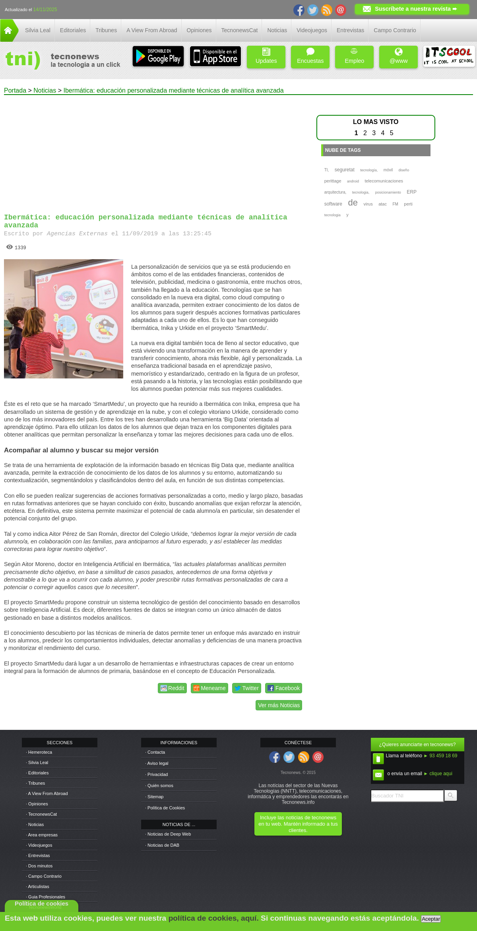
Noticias (277, 30)
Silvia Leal (37, 30)
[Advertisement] (154, 150)
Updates (266, 56)
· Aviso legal (157, 763)
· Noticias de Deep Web (168, 834)
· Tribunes (35, 783)
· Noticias (35, 824)
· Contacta (155, 752)
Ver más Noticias (279, 705)
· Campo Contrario (44, 876)
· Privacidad (156, 774)
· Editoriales (37, 772)
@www (399, 56)
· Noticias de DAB (162, 845)
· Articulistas (37, 886)
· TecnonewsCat (41, 814)
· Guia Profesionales (45, 896)
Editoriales (73, 30)
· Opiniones (37, 803)
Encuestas (310, 56)
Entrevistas (350, 30)
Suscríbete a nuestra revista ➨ (416, 9)
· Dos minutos (39, 865)
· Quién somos (159, 785)
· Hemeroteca (39, 752)
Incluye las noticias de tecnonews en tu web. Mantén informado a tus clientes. (297, 824)
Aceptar (431, 919)
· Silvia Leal (37, 762)
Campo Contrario (395, 30)
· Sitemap (154, 796)
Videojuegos (312, 30)
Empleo (354, 56)
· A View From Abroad (47, 793)
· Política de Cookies (165, 807)
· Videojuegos (39, 845)
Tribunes (106, 30)
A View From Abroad (151, 30)
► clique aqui (437, 773)
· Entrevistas (38, 855)
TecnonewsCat (239, 30)
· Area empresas (42, 834)
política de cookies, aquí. (214, 918)
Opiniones (199, 30)
